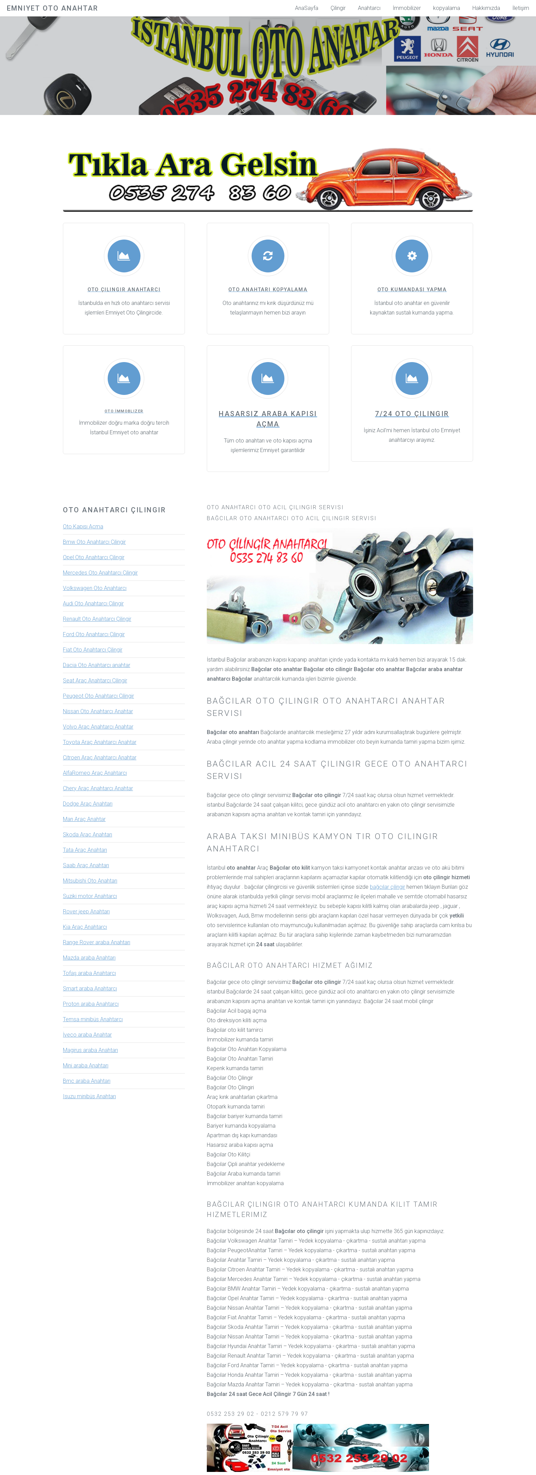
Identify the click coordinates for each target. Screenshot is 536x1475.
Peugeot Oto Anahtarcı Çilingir (98, 696)
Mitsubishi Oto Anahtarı (90, 880)
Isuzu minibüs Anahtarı (89, 1096)
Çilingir (338, 8)
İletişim (520, 8)
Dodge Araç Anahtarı (87, 803)
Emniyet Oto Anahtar (52, 8)
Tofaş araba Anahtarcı (89, 973)
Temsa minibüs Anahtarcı (93, 1019)
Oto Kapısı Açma (83, 526)
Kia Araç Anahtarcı (85, 927)
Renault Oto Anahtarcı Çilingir (97, 619)
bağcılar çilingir (387, 887)
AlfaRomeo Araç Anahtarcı (95, 773)
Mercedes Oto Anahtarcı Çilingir (100, 572)
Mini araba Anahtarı (85, 1065)
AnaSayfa (306, 8)
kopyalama (446, 8)
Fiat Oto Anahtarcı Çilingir (92, 649)
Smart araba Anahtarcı (90, 988)
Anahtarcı (369, 8)
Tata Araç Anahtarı (85, 850)
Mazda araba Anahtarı (89, 957)
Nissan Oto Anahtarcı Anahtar (98, 711)
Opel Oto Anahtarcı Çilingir (93, 557)
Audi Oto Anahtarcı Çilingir (93, 603)
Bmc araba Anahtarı (86, 1081)
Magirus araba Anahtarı (90, 1050)
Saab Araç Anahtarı (86, 865)
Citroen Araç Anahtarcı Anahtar (99, 757)
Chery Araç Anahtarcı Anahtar (98, 788)
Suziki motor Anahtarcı (90, 896)
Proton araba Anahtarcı (91, 1004)
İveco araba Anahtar (87, 1034)
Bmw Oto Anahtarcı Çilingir (94, 542)
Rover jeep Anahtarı (86, 911)
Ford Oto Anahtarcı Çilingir (94, 634)
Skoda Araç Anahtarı (87, 834)
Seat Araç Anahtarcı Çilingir (95, 680)
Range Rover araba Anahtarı (96, 942)
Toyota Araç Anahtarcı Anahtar (99, 742)
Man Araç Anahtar (84, 819)
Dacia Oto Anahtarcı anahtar (96, 665)
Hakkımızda (486, 8)
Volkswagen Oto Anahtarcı (94, 588)
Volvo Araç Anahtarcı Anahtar (98, 726)
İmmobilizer (407, 8)
